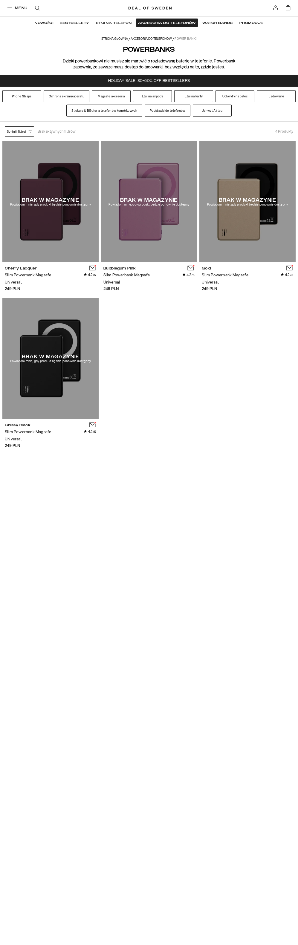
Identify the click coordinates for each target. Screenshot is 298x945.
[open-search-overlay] (37, 8)
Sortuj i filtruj (19, 131)
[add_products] (92, 268)
